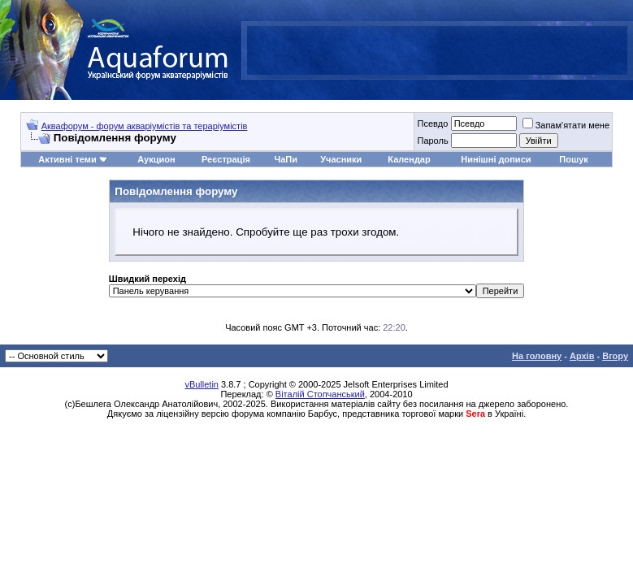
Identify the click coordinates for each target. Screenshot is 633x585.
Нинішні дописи (496, 159)
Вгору (615, 356)
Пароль (432, 140)
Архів (582, 356)
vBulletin (201, 384)
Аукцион (156, 159)
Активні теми (67, 159)
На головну (536, 356)
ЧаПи (285, 159)
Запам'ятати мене (565, 125)
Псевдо (432, 123)
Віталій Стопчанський (320, 394)
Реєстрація (226, 159)
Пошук (573, 159)
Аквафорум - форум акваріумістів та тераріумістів (144, 126)
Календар (409, 159)
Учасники (341, 159)
